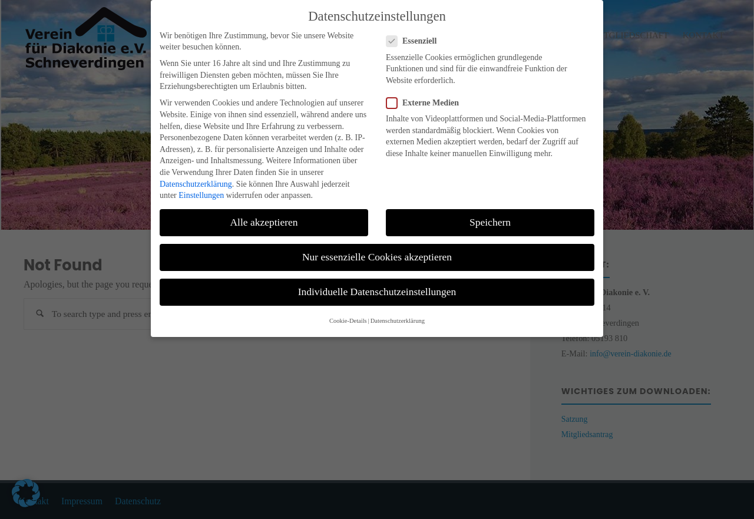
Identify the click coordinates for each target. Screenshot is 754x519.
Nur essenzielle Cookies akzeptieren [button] (377, 248)
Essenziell (416, 32)
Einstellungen (201, 187)
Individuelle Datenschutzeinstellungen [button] (377, 283)
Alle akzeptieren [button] (263, 214)
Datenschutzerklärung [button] (398, 312)
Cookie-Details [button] (348, 312)
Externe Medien (427, 94)
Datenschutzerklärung (196, 175)
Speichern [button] (490, 214)
